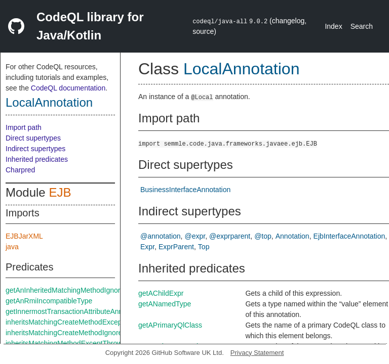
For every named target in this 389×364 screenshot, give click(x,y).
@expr (195, 236)
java (12, 247)
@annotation (160, 236)
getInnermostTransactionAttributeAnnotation (75, 311)
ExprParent (176, 247)
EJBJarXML (24, 236)
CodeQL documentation (68, 88)
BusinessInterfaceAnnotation (185, 190)
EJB (60, 192)
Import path (24, 127)
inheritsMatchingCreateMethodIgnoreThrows (75, 333)
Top (204, 247)
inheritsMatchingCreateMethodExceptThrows (76, 322)
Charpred (20, 170)
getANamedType (164, 304)
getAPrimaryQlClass (170, 325)
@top (262, 236)
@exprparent (229, 236)
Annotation (292, 236)
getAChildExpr (161, 293)
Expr (147, 247)
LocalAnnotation (49, 102)
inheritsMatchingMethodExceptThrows (66, 343)
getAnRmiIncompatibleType (49, 301)
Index (333, 26)
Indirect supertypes (35, 149)
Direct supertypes (33, 138)
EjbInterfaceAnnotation (349, 236)
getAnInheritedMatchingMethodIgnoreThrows (76, 290)
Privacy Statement (257, 352)
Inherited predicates (37, 159)
